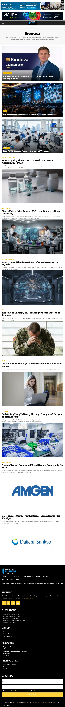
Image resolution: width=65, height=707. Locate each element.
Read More (29, 598)
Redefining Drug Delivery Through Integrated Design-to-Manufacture (32, 415)
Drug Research (6, 208)
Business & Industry (8, 157)
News (5, 111)
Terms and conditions (22, 691)
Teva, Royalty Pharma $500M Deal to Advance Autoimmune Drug (27, 161)
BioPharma (7, 147)
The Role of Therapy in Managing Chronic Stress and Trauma (31, 314)
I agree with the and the (22, 691)
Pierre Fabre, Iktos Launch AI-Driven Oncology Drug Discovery (31, 212)
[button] (3, 23)
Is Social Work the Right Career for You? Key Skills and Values (32, 364)
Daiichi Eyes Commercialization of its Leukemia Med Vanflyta (31, 517)
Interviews (5, 411)
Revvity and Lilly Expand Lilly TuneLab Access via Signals (30, 263)
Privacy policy (38, 691)
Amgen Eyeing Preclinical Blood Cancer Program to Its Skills (32, 466)
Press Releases (8, 73)
